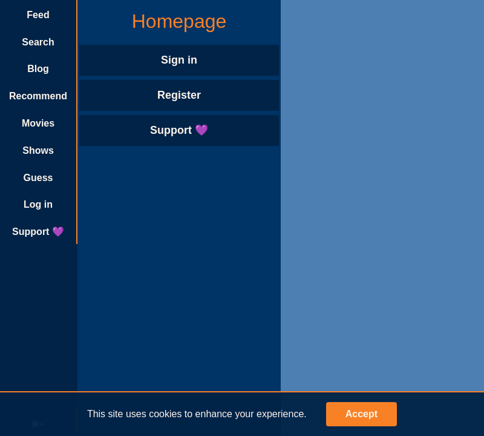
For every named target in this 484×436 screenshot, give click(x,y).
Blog (38, 69)
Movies (38, 123)
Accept (361, 414)
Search (38, 42)
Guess (38, 178)
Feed (38, 15)
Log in (38, 204)
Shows (38, 150)
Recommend (38, 96)
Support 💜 (38, 231)
